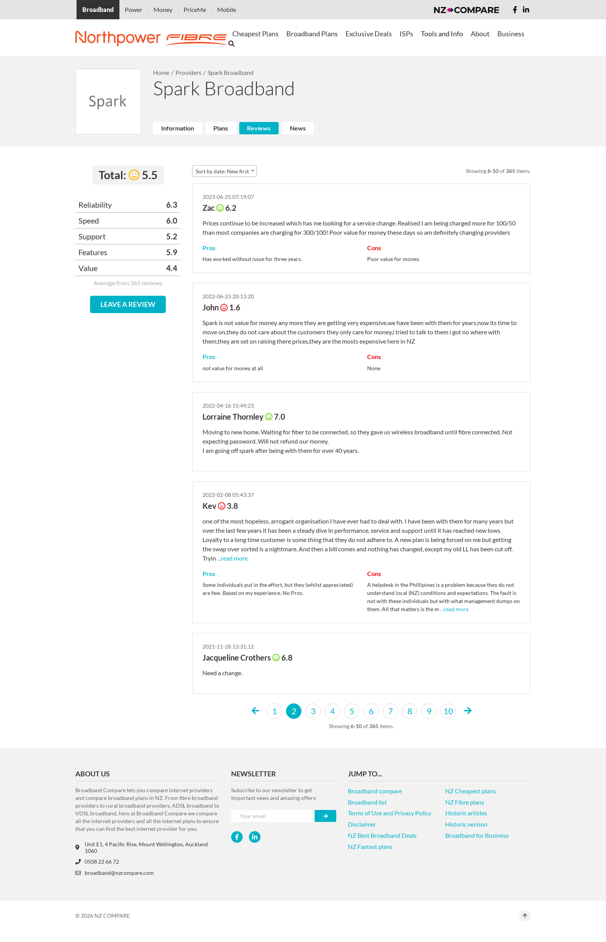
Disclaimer (362, 824)
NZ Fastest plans (370, 846)
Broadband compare (375, 791)
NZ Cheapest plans (470, 791)
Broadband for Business (477, 835)
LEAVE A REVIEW (127, 304)
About (480, 33)
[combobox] (224, 171)
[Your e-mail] (273, 816)
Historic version (466, 824)
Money (162, 9)
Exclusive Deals (369, 33)
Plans (220, 128)
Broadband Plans (312, 33)
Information (177, 128)
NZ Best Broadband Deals (382, 835)
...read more (232, 558)
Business (510, 33)
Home (161, 72)
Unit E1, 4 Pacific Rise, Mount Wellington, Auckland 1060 (141, 847)
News (298, 128)
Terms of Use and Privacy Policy (389, 813)
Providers (188, 72)
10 (448, 711)
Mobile (226, 9)
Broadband (98, 9)
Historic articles (466, 813)
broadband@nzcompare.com (114, 872)
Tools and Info (442, 33)
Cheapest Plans (255, 33)
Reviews (259, 128)
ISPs (406, 33)
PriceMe (195, 9)
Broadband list (367, 802)
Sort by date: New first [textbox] (222, 171)
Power (133, 9)
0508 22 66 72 (97, 861)
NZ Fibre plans (464, 802)
